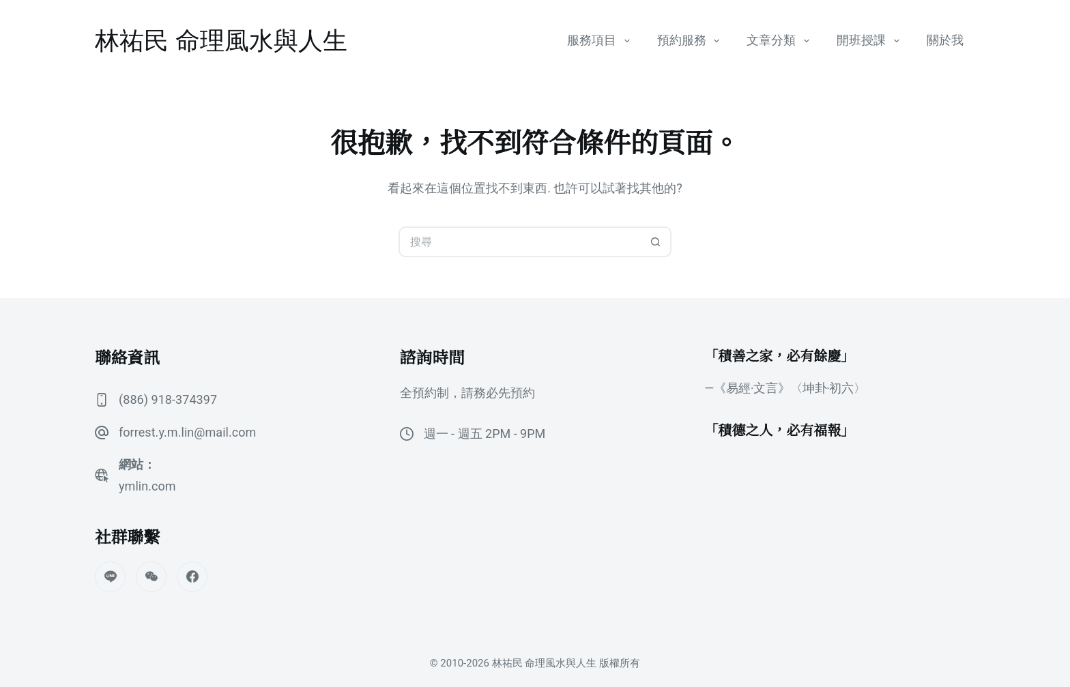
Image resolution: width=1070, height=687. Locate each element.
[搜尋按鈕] (656, 241)
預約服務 (691, 41)
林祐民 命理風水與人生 (221, 41)
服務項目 (601, 41)
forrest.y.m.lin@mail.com (187, 432)
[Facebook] (192, 576)
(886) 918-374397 (167, 399)
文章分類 (781, 41)
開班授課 (871, 41)
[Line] (110, 576)
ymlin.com (147, 486)
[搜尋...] (520, 241)
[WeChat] (151, 576)
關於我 (945, 40)
